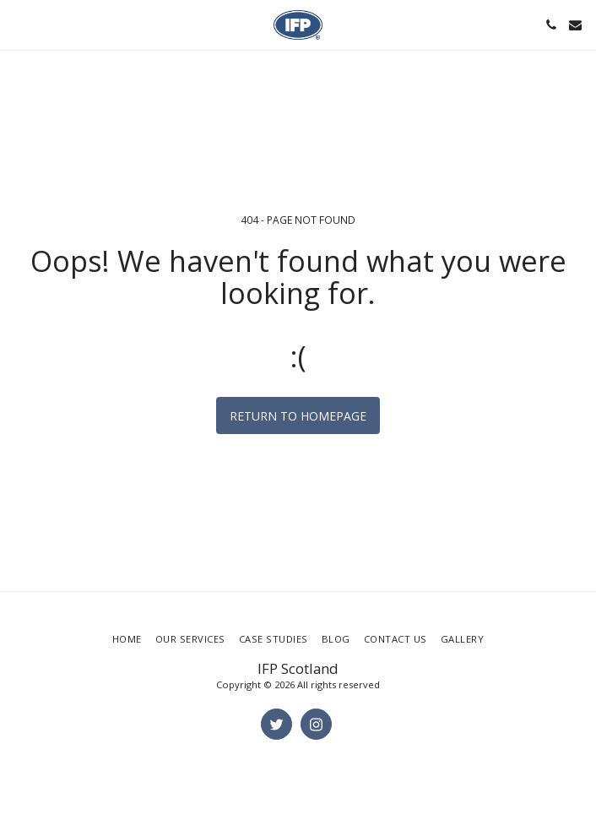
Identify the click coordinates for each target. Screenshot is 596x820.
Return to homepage (298, 416)
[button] (18, 24)
